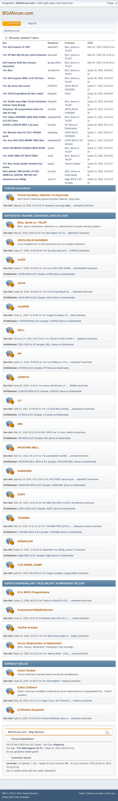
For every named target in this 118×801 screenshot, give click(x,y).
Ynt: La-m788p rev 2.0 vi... (56, 362)
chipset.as (58, 744)
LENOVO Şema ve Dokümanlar (66, 391)
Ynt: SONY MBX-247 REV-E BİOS (20, 156)
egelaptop (53, 132)
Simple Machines (30, 793)
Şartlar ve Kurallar (95, 793)
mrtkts (75, 618)
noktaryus (76, 718)
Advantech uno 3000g (14, 179)
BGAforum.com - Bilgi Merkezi (26, 732)
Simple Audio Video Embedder (15, 797)
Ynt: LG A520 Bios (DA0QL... (56, 409)
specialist (52, 55)
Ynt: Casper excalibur (52, 573)
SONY (21, 494)
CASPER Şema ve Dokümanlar (65, 321)
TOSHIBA (24, 517)
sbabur (51, 148)
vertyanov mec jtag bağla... (58, 205)
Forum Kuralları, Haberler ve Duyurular (43, 195)
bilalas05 (52, 93)
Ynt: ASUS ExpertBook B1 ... (57, 291)
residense (76, 600)
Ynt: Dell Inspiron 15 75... (54, 233)
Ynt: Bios (8, 70)
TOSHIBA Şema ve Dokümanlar (66, 532)
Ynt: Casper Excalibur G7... (55, 315)
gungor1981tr (54, 62)
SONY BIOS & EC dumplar (31, 508)
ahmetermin (53, 70)
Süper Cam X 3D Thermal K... (57, 700)
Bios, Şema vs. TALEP (32, 222)
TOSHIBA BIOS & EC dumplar (33, 532)
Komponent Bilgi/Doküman (35, 609)
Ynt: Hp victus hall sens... (55, 250)
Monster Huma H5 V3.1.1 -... (56, 618)
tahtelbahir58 (54, 117)
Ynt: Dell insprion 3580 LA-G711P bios (23, 78)
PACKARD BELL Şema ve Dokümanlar (76, 461)
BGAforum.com (17, 13)
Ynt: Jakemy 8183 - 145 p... (57, 653)
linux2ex (52, 109)
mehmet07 (75, 362)
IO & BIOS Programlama (33, 592)
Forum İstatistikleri (21, 739)
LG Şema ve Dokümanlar (56, 414)
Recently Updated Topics (22, 38)
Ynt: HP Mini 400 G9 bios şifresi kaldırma (24, 55)
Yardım (82, 793)
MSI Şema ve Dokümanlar (57, 438)
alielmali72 (53, 47)
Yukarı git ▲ (110, 793)
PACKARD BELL (28, 447)
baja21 (51, 163)
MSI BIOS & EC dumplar (30, 438)
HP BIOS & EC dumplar (30, 368)
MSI (20, 423)
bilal (73, 315)
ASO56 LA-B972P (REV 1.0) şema (20, 125)
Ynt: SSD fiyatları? (51, 681)
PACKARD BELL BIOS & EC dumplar (37, 461)
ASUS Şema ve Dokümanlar (60, 297)
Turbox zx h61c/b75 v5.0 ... (56, 600)
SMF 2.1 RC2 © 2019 (11, 793)
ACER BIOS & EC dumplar (31, 274)
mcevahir (78, 205)
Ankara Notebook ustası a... (56, 718)
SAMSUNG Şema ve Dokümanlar (69, 485)
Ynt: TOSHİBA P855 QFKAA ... (56, 526)
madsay (66, 681)
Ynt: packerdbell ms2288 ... (55, 456)
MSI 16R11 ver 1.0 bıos (53, 432)
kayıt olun (67, 3)
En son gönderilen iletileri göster (22, 751)
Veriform (70, 432)
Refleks (51, 78)
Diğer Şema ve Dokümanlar (59, 555)
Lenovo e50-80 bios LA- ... (55, 385)
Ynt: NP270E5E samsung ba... (60, 479)
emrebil (74, 456)
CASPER (23, 306)
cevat (74, 653)
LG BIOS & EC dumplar (30, 414)
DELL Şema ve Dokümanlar (60, 344)
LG (19, 400)
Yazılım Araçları (72, 163)
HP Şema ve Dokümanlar (56, 368)
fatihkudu (82, 338)
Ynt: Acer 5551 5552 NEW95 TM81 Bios (23, 140)
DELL (21, 330)
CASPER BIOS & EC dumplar (33, 321)
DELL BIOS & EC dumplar (31, 344)
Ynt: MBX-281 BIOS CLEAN (56, 503)
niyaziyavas (78, 409)
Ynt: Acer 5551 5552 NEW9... (57, 268)
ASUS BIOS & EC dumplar (31, 297)
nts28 (50, 156)
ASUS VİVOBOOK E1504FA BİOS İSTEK (24, 148)
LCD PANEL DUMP (30, 564)
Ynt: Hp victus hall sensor (16, 86)
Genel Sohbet (26, 670)
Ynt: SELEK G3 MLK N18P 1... (60, 338)
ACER (21, 259)
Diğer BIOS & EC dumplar (31, 555)
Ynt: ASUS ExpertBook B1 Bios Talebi (23, 93)
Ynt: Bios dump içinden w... (56, 636)
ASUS (68, 93)
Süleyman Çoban (82, 526)
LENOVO (23, 377)
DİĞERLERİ (25, 541)
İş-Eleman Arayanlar (31, 709)
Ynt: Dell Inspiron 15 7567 (16, 47)
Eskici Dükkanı (27, 687)
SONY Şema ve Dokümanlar (61, 508)
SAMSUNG (25, 470)
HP (19, 353)
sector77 (52, 179)
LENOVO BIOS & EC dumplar (33, 391)
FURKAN (52, 86)
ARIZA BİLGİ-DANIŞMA (33, 240)
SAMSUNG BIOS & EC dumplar (34, 485)
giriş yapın (50, 3)
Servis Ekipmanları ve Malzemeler (40, 643)
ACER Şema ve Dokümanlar (60, 274)
